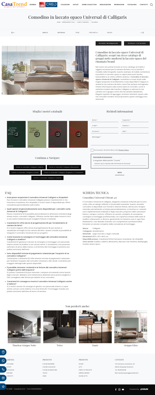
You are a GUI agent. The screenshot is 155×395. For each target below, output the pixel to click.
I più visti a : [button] (93, 32)
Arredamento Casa (68, 22)
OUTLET (8, 367)
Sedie (44, 376)
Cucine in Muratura (50, 370)
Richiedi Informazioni (108, 43)
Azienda (33, 5)
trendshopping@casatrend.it (128, 373)
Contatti (144, 5)
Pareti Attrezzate (85, 370)
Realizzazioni (105, 5)
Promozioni (119, 5)
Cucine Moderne (48, 364)
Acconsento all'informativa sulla (111, 150)
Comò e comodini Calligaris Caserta (47, 178)
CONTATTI (9, 376)
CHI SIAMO (10, 364)
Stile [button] (77, 32)
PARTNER (9, 373)
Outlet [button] (109, 32)
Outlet (76, 5)
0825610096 (122, 370)
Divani (81, 364)
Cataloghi (132, 5)
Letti (80, 367)
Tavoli (45, 373)
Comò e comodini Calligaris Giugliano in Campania (63, 172)
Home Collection (89, 5)
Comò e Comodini (83, 22)
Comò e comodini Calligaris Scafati (25, 172)
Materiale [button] (61, 32)
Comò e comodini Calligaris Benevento (64, 167)
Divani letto (83, 376)
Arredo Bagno (84, 373)
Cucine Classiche (49, 367)
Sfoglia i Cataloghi (137, 43)
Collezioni (65, 5)
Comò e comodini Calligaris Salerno (30, 167)
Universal (94, 22)
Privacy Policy (124, 150)
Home (58, 22)
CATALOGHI (10, 370)
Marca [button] (45, 32)
